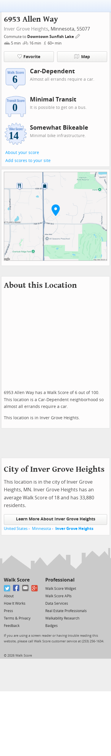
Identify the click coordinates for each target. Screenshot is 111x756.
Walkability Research (62, 618)
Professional (60, 580)
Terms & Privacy (17, 618)
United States (16, 528)
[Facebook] (16, 588)
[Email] (25, 588)
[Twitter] (7, 588)
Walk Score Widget (60, 589)
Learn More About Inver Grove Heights (55, 519)
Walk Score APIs (58, 596)
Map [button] (82, 56)
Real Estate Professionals (66, 611)
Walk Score (17, 580)
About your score (22, 152)
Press (8, 611)
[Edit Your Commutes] (78, 36)
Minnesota (41, 528)
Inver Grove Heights (26, 29)
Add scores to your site (28, 160)
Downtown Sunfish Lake (51, 36)
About (9, 596)
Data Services (56, 603)
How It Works (14, 603)
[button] (55, 210)
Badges (51, 626)
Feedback (12, 626)
